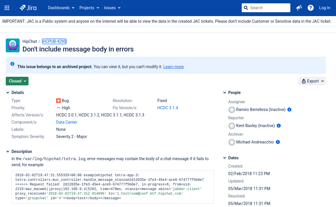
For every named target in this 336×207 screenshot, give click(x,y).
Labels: (18, 129)
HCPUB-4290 (54, 41)
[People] (225, 93)
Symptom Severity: (28, 136)
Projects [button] (86, 7)
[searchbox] (266, 7)
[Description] (8, 152)
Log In (324, 7)
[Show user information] (289, 109)
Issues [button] (110, 7)
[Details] (8, 93)
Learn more (173, 66)
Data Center (66, 122)
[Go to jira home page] (28, 8)
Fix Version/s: (125, 108)
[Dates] (225, 158)
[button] (7, 8)
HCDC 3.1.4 (167, 108)
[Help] (310, 7)
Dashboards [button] (59, 7)
